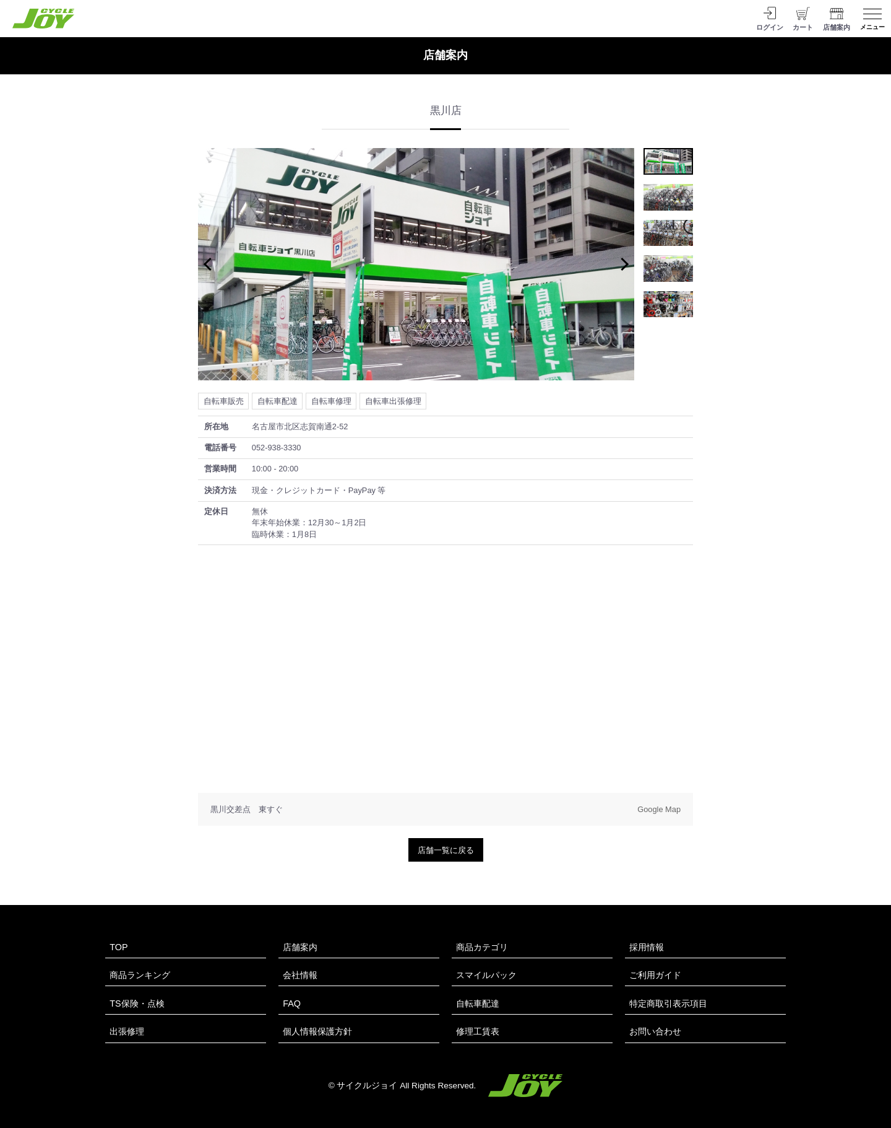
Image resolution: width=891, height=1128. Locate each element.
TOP (118, 947)
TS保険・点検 (137, 1003)
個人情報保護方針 (317, 1031)
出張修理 (127, 1031)
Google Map (659, 809)
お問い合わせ (655, 1031)
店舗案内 (300, 947)
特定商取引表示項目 (668, 1003)
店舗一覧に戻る (446, 850)
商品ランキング (140, 975)
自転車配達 (477, 1003)
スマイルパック (486, 975)
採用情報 (646, 947)
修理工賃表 (477, 1031)
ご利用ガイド (655, 975)
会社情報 (300, 975)
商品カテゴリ (482, 947)
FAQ (292, 1003)
